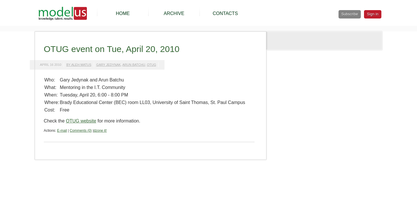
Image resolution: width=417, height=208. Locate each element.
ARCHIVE (174, 13)
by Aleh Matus (78, 64)
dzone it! (100, 131)
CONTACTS (225, 13)
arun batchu (133, 64)
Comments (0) (81, 131)
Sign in (372, 14)
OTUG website (81, 120)
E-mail (62, 131)
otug (151, 64)
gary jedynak (108, 64)
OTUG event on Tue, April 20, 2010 (112, 49)
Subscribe (349, 14)
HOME (123, 13)
